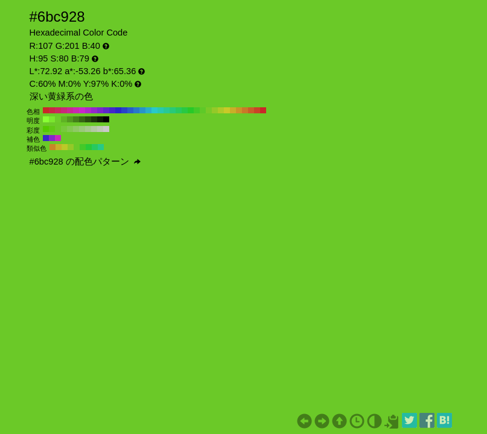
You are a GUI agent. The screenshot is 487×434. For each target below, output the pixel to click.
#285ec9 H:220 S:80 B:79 (130, 110)
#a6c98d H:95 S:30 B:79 (88, 129)
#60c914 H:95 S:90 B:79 (52, 129)
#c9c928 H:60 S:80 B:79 (227, 110)
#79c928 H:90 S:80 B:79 (209, 110)
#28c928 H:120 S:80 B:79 (191, 110)
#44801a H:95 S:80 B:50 (76, 119)
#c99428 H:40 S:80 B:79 (239, 110)
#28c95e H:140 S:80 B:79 (179, 110)
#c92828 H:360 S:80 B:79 (46, 110)
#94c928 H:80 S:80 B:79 (215, 110)
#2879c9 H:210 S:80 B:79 (136, 110)
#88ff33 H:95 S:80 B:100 (46, 119)
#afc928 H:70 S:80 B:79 (221, 110)
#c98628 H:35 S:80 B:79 (52, 147)
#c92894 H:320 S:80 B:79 (70, 110)
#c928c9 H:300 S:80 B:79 (82, 110)
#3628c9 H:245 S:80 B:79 (46, 138)
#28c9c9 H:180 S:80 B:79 (154, 110)
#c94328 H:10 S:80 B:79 (257, 110)
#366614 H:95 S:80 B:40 (82, 119)
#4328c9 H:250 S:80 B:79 (112, 110)
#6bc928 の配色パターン (85, 161)
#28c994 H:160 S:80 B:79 (167, 110)
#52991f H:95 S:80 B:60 (70, 119)
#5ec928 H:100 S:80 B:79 (203, 110)
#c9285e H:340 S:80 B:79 (58, 110)
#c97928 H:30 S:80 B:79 (245, 110)
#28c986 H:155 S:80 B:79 (101, 147)
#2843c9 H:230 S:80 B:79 (124, 110)
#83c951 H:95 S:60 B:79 (70, 129)
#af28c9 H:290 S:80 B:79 (88, 110)
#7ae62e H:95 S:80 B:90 (52, 119)
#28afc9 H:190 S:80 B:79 (148, 110)
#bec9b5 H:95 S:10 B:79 (100, 129)
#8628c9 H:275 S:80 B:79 (52, 138)
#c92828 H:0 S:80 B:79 (263, 110)
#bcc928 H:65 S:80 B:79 (65, 147)
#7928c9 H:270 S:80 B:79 (100, 110)
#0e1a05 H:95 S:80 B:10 (100, 119)
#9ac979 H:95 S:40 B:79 (82, 129)
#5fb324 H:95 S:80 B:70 (64, 119)
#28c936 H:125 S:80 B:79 (89, 147)
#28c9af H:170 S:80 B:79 (161, 110)
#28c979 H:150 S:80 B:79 (173, 110)
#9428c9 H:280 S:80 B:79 (94, 110)
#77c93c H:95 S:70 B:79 (64, 129)
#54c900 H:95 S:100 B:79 (46, 129)
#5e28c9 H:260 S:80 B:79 (106, 110)
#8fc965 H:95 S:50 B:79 (76, 129)
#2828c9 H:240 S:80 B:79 (118, 110)
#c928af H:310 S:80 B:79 (76, 110)
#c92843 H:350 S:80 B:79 (52, 110)
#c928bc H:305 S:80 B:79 (58, 138)
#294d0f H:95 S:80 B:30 (88, 119)
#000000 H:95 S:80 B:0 (106, 119)
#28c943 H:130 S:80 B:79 (185, 110)
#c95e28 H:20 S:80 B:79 (251, 110)
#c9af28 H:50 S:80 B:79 (233, 110)
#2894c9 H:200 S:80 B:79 (142, 110)
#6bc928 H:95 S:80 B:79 (58, 129)
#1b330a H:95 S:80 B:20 (94, 119)
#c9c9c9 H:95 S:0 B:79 (106, 129)
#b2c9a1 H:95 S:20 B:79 (94, 129)
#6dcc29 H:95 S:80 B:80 (58, 119)
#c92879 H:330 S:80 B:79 (64, 110)
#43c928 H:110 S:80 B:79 (197, 110)
